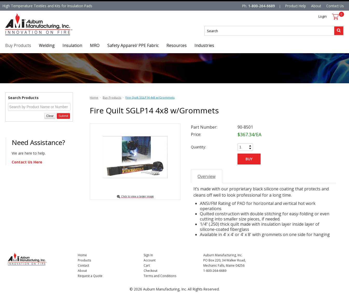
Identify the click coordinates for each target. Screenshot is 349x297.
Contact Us (335, 5)
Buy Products (18, 45)
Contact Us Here (27, 162)
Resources (176, 45)
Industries (204, 45)
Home (82, 255)
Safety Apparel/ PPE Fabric (133, 45)
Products (84, 260)
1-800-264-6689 (261, 5)
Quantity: (198, 146)
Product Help (295, 5)
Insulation (72, 45)
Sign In (148, 255)
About (316, 5)
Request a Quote (90, 276)
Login (322, 16)
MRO (95, 45)
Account (150, 260)
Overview (206, 176)
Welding (47, 45)
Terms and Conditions (160, 276)
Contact (83, 265)
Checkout (150, 270)
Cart (147, 265)
